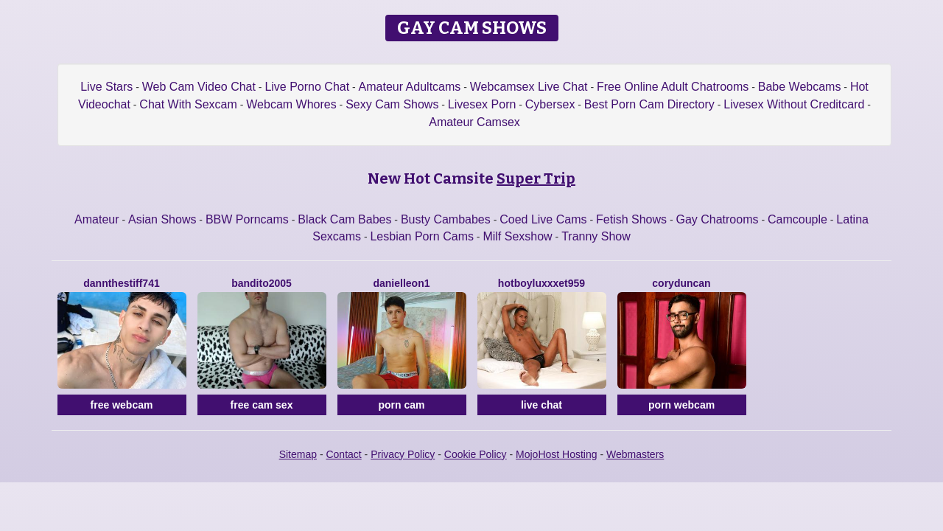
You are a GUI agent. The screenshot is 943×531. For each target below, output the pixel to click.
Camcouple (797, 219)
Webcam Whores (291, 104)
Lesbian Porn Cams (422, 236)
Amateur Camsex (474, 122)
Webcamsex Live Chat (529, 86)
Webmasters (635, 454)
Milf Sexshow (517, 236)
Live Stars (106, 86)
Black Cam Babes (344, 219)
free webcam (122, 405)
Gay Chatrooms (717, 219)
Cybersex (550, 104)
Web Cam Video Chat (199, 86)
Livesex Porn (482, 104)
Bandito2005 (261, 283)
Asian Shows (162, 219)
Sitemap (298, 454)
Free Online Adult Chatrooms (673, 86)
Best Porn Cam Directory (649, 104)
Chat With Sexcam (187, 104)
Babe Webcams (799, 86)
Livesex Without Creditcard (793, 104)
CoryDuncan (681, 283)
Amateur (96, 219)
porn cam (401, 405)
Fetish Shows (631, 219)
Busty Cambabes (446, 219)
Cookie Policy (475, 454)
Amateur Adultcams (410, 86)
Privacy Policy (403, 454)
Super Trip (536, 178)
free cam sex (262, 405)
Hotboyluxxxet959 (541, 283)
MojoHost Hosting (556, 454)
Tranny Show (596, 236)
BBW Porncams (247, 219)
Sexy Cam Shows (392, 104)
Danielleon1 (401, 283)
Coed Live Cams (542, 219)
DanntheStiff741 (121, 283)
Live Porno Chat (306, 86)
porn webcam (681, 405)
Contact (343, 454)
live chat (541, 405)
